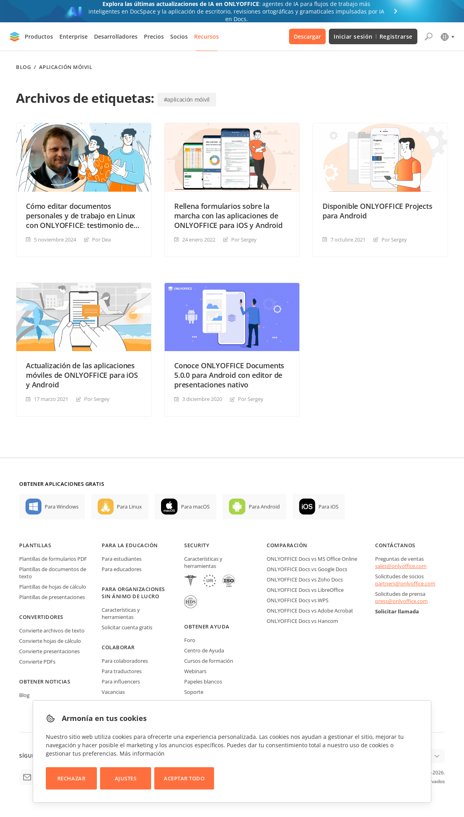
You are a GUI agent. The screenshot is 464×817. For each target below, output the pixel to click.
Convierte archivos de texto (52, 630)
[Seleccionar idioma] (447, 36)
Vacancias (113, 691)
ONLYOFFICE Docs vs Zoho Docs (305, 579)
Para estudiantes (122, 558)
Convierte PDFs (37, 661)
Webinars (195, 671)
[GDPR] (209, 581)
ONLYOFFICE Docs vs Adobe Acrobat (310, 610)
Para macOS (195, 506)
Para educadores (122, 569)
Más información (142, 753)
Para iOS (328, 506)
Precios (154, 36)
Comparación (287, 545)
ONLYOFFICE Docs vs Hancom (302, 621)
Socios (179, 36)
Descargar (307, 36)
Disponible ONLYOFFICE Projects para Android (377, 210)
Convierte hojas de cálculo (50, 640)
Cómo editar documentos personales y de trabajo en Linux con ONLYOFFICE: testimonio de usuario (80, 215)
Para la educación (130, 545)
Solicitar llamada (397, 611)
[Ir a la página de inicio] (15, 36)
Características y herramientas (121, 613)
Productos (39, 36)
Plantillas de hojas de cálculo (52, 586)
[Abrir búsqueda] (428, 36)
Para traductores (122, 671)
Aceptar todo (184, 778)
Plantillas (35, 545)
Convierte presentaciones (49, 651)
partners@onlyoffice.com (405, 583)
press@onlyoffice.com (401, 601)
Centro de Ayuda (204, 650)
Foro (189, 640)
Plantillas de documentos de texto (52, 573)
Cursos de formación (208, 660)
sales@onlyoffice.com (401, 566)
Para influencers (121, 681)
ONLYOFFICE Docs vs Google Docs (307, 569)
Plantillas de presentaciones (52, 597)
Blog (23, 67)
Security (196, 545)
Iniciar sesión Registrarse (373, 36)
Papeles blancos (203, 681)
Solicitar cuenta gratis (127, 627)
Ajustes (126, 778)
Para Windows (62, 506)
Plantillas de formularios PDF (53, 558)
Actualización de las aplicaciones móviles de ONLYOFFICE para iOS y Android (82, 375)
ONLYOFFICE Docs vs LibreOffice (305, 589)
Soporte (193, 691)
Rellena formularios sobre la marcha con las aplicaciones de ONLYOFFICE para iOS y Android (228, 215)
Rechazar (71, 778)
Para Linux (129, 506)
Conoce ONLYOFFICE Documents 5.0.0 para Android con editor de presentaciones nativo (229, 375)
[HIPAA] (190, 581)
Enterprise (73, 36)
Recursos (206, 36)
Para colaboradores (125, 660)
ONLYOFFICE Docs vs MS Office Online (312, 558)
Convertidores (41, 617)
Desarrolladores (116, 36)
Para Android (264, 506)
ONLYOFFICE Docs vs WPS (297, 600)
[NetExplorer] (228, 581)
